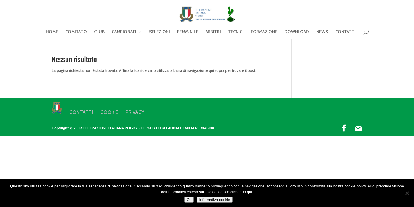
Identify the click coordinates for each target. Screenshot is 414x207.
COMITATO (76, 32)
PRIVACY (135, 112)
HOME (52, 32)
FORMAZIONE (264, 32)
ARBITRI (213, 32)
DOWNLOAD (296, 32)
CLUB (99, 32)
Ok (189, 200)
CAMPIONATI (124, 32)
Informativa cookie (214, 200)
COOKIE (109, 112)
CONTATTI (345, 32)
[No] (407, 193)
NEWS (322, 32)
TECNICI (236, 32)
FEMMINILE (187, 32)
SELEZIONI (159, 32)
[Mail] (358, 128)
